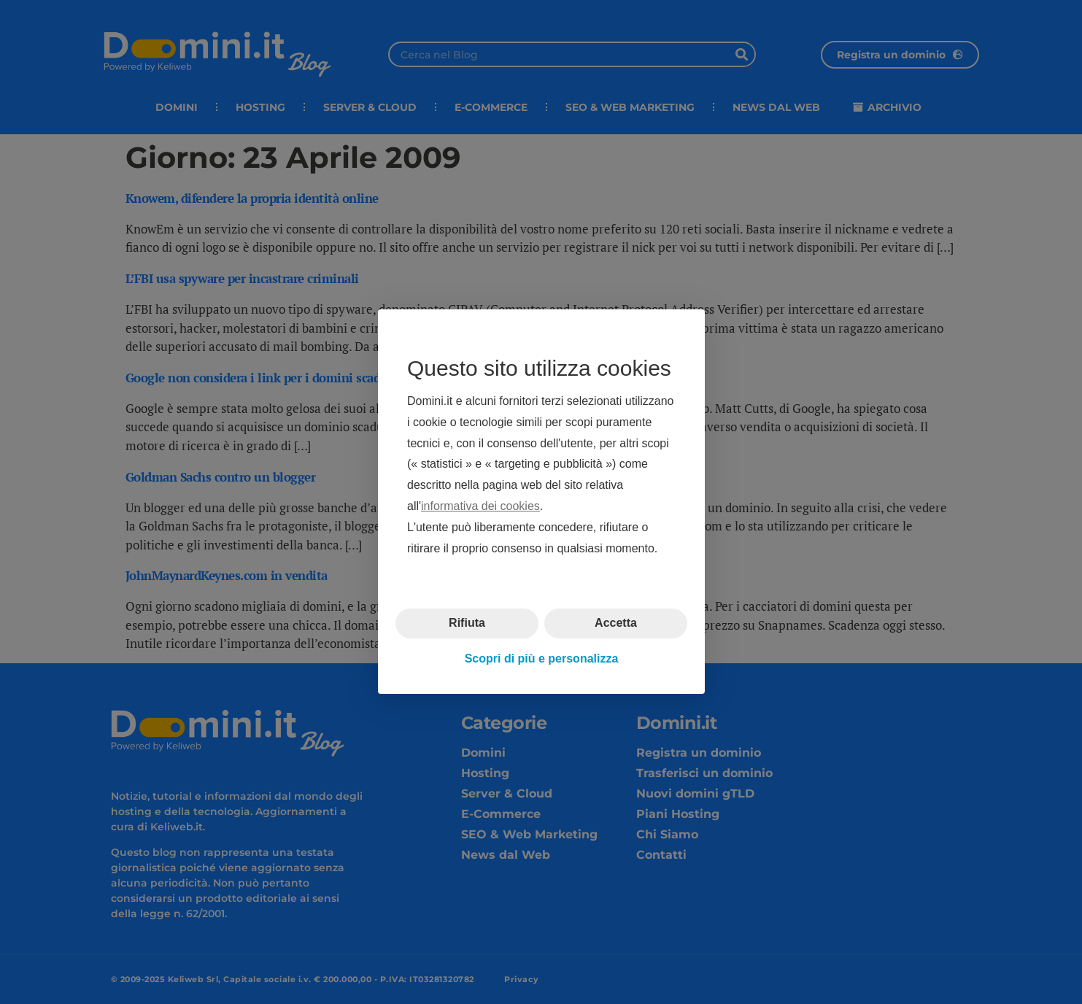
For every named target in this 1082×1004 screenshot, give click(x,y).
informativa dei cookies (480, 506)
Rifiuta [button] (467, 623)
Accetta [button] (616, 623)
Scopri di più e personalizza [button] (541, 658)
